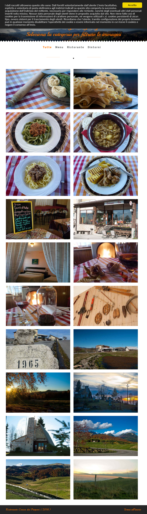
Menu (59, 47)
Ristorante (75, 47)
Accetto (132, 5)
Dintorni (94, 47)
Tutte (47, 47)
